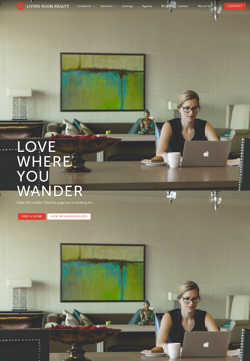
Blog (164, 6)
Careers (182, 6)
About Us (204, 6)
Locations (84, 6)
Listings (127, 6)
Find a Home (31, 216)
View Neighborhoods (69, 216)
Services (106, 6)
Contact (235, 6)
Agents (147, 6)
